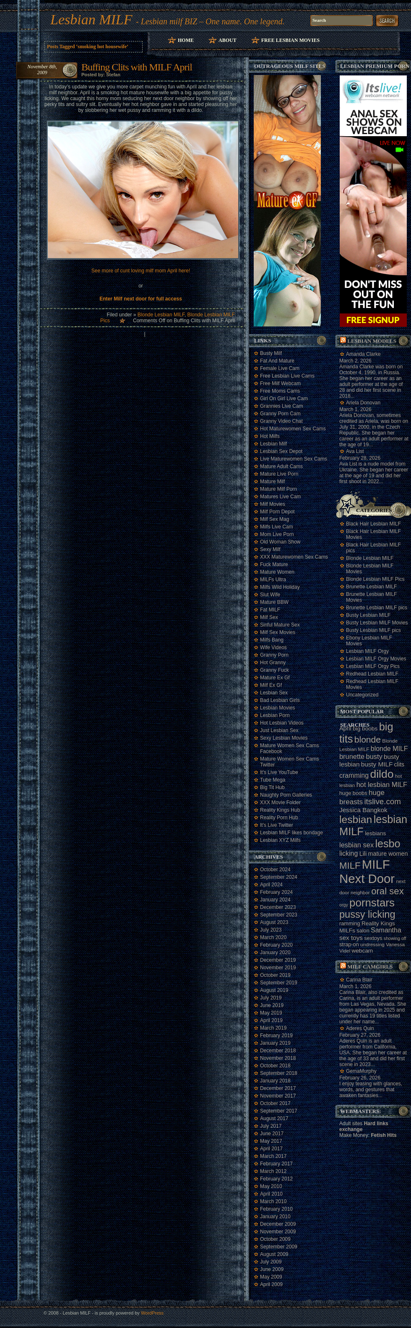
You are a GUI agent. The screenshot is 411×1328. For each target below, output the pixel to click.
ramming (349, 923)
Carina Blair (359, 980)
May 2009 (271, 1277)
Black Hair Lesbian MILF (373, 524)
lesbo (387, 843)
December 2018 (278, 1051)
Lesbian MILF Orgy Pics (373, 666)
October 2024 (275, 869)
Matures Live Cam (280, 497)
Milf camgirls (370, 966)
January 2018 (275, 1081)
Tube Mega (272, 780)
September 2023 (278, 915)
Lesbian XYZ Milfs (280, 840)
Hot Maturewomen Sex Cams (293, 429)
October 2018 (275, 1066)
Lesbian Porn (275, 715)
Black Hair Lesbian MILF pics (373, 548)
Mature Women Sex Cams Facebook (289, 748)
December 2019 (278, 960)
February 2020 (276, 945)
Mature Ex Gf (275, 678)
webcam (362, 950)
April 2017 (271, 1149)
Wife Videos (273, 647)
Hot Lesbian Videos (282, 723)
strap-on (349, 944)
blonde (367, 739)
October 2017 (275, 1103)
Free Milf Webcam (280, 383)
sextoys (373, 938)
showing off (395, 938)
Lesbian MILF (91, 19)
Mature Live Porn (279, 474)
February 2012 (276, 1179)
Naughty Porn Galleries (286, 795)
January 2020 (275, 952)
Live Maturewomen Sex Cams (293, 459)
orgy (343, 904)
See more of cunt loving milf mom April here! (140, 271)
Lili (363, 853)
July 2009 (270, 1262)
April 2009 (271, 1284)
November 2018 (278, 1058)
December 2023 (278, 907)
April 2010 (271, 1194)
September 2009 (278, 1247)
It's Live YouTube (279, 772)
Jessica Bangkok (363, 809)
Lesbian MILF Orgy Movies (376, 659)
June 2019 (272, 1005)
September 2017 (278, 1111)
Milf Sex (269, 617)
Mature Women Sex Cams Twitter (289, 762)
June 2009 (272, 1269)
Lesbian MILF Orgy (367, 651)
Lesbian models (371, 341)
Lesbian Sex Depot (281, 451)
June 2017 (272, 1133)
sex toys (351, 937)
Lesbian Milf (273, 444)
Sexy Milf (270, 549)
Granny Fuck (274, 670)
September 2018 (278, 1073)
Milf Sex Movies (277, 632)
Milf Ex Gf (271, 685)
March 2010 (273, 1201)
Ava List (355, 451)
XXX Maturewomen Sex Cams (294, 557)
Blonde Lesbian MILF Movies (369, 569)
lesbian (355, 819)
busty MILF (377, 764)
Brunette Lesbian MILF (371, 587)
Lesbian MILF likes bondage (291, 833)
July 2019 (270, 998)
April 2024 (271, 885)
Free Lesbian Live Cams (287, 376)
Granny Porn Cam (280, 414)
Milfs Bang (272, 640)
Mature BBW (274, 602)
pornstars (372, 903)
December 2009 (278, 1224)
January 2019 (275, 1043)
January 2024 (275, 900)
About (228, 40)
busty (374, 756)
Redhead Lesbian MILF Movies (372, 684)
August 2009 (274, 1254)
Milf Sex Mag (274, 519)
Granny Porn (274, 655)
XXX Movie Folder (280, 802)
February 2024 (276, 892)
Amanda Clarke (363, 354)
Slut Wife (270, 595)
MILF (350, 865)
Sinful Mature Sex (280, 625)
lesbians (375, 833)
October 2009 (275, 1239)
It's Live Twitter (276, 825)
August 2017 (274, 1118)
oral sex (387, 891)
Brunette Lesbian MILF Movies (371, 597)
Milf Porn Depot (277, 512)
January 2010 (275, 1216)
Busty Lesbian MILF (368, 615)
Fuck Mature (274, 564)
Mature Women (277, 572)
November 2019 (278, 968)
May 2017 (271, 1141)
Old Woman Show (280, 542)
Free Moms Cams (280, 391)
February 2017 (276, 1164)
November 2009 (278, 1232)
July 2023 (270, 930)
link (403, 1197)
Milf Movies (272, 504)
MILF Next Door (367, 871)
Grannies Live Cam (281, 406)
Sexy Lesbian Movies (283, 738)
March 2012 (273, 1171)
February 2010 (276, 1209)
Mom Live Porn (277, 534)
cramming (354, 775)
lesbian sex (356, 845)
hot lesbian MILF (381, 784)
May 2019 (271, 1013)
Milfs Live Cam (276, 527)
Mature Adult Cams (281, 466)
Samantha (386, 930)
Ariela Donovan (363, 403)
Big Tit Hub (272, 787)
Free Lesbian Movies (290, 40)
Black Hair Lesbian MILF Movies (373, 534)
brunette (351, 756)
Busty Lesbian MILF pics (373, 630)
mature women (388, 853)
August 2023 (274, 922)
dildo (381, 774)
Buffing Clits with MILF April (136, 67)
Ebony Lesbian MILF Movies (369, 641)
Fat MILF (270, 610)
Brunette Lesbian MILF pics (376, 608)
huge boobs (353, 793)
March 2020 (273, 937)
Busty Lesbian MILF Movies (377, 623)
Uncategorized (362, 695)
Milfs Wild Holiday (280, 587)
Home (186, 40)
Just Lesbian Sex (279, 730)
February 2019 (276, 1035)
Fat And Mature (277, 361)
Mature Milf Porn (278, 489)
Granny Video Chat (281, 421)
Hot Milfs (270, 436)
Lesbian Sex (274, 693)
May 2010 (271, 1186)
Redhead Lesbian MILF (372, 674)
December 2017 (278, 1088)
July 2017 (270, 1126)
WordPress (152, 1312)
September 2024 (278, 877)
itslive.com (382, 801)
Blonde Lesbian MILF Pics (375, 579)
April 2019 (271, 1020)
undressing (372, 944)
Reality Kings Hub (280, 810)
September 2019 (278, 983)
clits (399, 764)
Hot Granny (273, 662)
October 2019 (275, 975)
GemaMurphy (361, 1071)
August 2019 (274, 990)
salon (362, 930)
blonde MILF (389, 748)
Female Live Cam (279, 368)
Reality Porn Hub (279, 818)
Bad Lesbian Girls (280, 700)
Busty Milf (271, 353)
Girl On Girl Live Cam (284, 398)
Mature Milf (272, 481)
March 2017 (273, 1156)
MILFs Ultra (273, 579)
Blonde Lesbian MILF (161, 315)
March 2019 (273, 1028)
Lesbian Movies (277, 708)
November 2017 (278, 1096)
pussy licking (367, 914)
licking (348, 853)
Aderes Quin (360, 1028)
